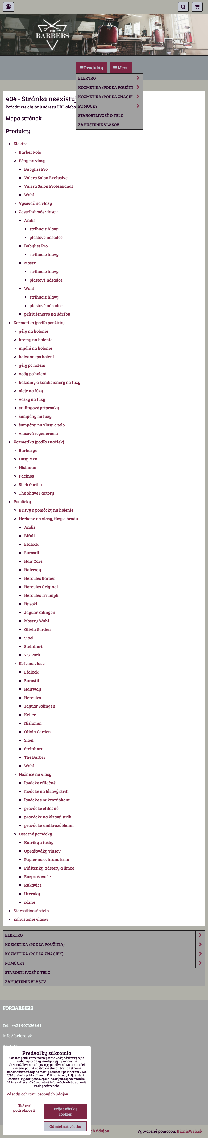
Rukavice (33, 885)
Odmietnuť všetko (65, 1126)
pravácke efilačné (41, 808)
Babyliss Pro (36, 169)
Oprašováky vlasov (42, 851)
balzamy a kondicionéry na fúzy (49, 382)
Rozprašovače (37, 876)
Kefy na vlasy (32, 663)
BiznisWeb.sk (189, 1131)
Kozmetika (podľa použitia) (110, 87)
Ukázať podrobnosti (24, 1107)
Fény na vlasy (32, 160)
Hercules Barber (39, 578)
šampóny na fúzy (35, 416)
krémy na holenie (35, 339)
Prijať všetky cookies (65, 1111)
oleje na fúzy (31, 390)
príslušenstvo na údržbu (47, 314)
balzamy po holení (36, 356)
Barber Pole (30, 152)
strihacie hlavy (44, 228)
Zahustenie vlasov (98, 124)
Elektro (110, 78)
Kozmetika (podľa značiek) (110, 96)
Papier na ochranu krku (46, 859)
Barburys (28, 450)
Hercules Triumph (41, 595)
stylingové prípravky (39, 407)
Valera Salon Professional (48, 186)
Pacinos (26, 476)
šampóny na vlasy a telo (42, 424)
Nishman (27, 467)
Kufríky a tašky (38, 842)
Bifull (29, 535)
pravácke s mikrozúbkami (49, 825)
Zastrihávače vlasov (38, 211)
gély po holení (32, 365)
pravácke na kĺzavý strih (48, 816)
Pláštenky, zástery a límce (49, 868)
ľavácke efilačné (40, 782)
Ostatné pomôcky (35, 834)
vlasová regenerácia (38, 433)
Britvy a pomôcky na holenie (46, 510)
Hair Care (33, 561)
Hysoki (30, 603)
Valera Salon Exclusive (46, 177)
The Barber (34, 757)
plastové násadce (46, 237)
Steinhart (33, 646)
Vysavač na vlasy (35, 203)
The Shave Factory (36, 493)
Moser (30, 263)
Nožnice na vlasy (35, 774)
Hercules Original (41, 586)
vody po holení (33, 373)
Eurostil (31, 552)
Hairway (32, 569)
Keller (30, 714)
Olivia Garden (37, 629)
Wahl (29, 194)
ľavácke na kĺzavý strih (46, 791)
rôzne (29, 902)
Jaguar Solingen (39, 612)
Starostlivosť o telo (101, 115)
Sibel (29, 638)
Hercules (32, 697)
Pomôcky (110, 106)
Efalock (31, 544)
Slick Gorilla (30, 484)
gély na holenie (33, 331)
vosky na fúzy (32, 399)
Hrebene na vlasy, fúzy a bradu (48, 518)
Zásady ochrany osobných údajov (37, 1093)
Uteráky (32, 893)
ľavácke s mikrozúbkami (47, 799)
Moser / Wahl (36, 620)
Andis (29, 220)
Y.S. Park (32, 655)
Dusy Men (28, 459)
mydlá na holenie (35, 348)
